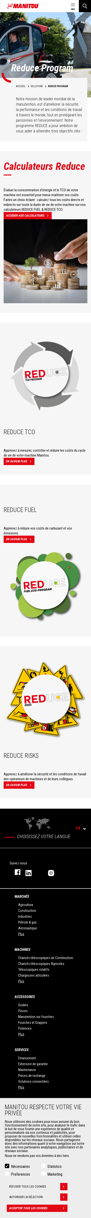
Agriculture (25, 905)
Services (22, 1050)
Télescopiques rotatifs (33, 969)
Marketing (54, 1174)
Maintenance (27, 1070)
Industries (25, 916)
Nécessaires (20, 1166)
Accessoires (25, 997)
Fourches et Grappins (32, 1023)
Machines (22, 949)
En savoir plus (20, 461)
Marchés (22, 896)
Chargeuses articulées (33, 975)
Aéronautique (27, 928)
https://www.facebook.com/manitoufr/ (15, 872)
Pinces (23, 1011)
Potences (25, 1028)
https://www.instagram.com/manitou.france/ (54, 872)
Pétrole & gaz (27, 922)
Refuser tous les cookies (38, 1186)
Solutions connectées (33, 1081)
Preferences (20, 1174)
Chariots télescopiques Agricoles (41, 964)
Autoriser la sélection (38, 1197)
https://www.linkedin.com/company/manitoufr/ (32, 872)
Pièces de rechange (31, 1076)
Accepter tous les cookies (38, 1208)
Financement (27, 1058)
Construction (27, 911)
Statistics (54, 1166)
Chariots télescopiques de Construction (45, 958)
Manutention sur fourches (36, 1017)
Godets (23, 1005)
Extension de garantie (33, 1064)
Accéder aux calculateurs (29, 215)
